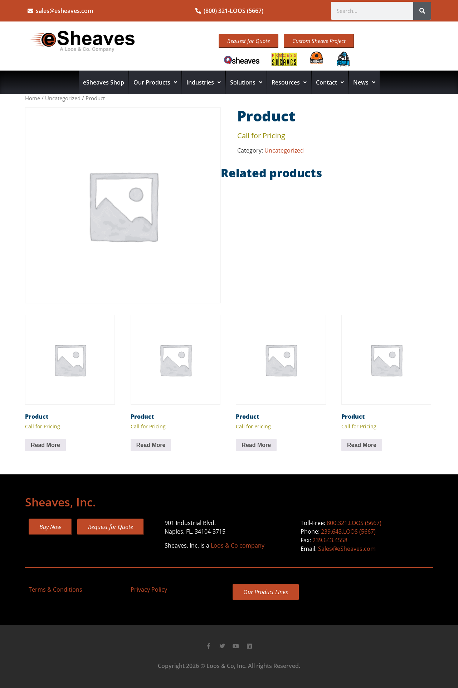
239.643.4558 (329, 540)
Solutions (246, 82)
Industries (203, 82)
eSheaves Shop (103, 82)
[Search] (422, 11)
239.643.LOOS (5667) (348, 531)
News (364, 82)
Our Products (155, 82)
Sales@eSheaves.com (347, 549)
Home (32, 98)
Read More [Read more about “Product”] (45, 445)
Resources (289, 82)
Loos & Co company (237, 545)
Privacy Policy (149, 589)
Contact (330, 82)
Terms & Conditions (55, 589)
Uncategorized (63, 98)
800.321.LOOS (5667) (354, 523)
